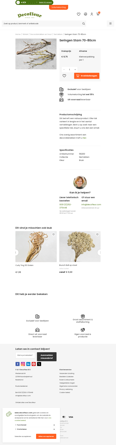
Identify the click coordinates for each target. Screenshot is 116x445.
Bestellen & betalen (66, 377)
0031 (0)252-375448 (25, 392)
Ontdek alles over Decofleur (25, 402)
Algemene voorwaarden (68, 386)
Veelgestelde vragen (67, 383)
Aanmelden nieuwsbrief (47, 357)
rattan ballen (64, 268)
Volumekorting (59, 7)
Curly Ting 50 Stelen (24, 265)
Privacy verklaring (66, 389)
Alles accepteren (46, 436)
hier (84, 137)
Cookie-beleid (64, 392)
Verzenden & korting (66, 373)
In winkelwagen (86, 75)
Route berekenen (21, 386)
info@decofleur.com (91, 204)
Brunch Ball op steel (68, 265)
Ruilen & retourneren (66, 380)
